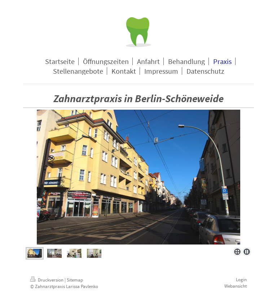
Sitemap (75, 280)
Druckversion (47, 280)
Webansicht (235, 286)
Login (241, 280)
